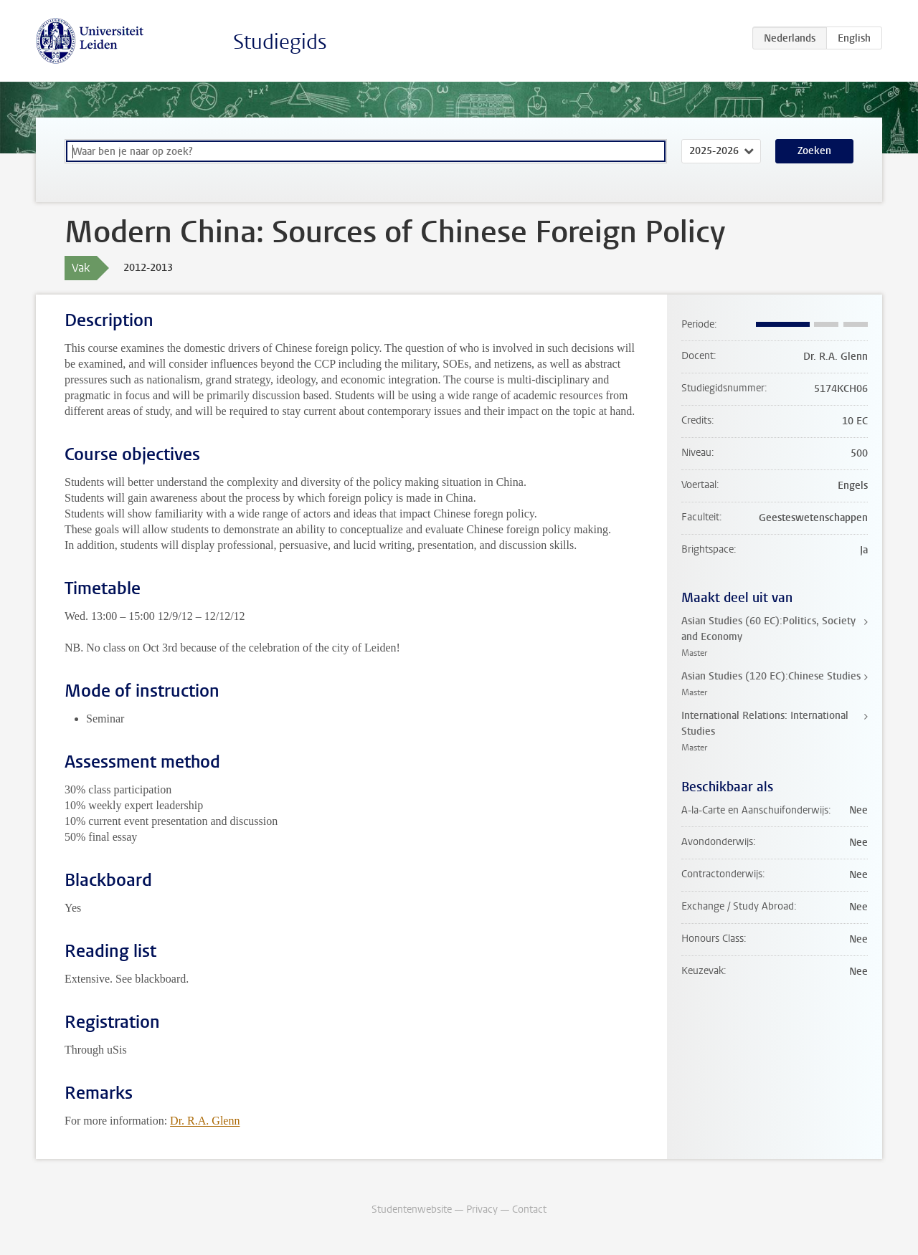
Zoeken (814, 151)
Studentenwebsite (412, 1209)
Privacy (482, 1209)
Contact (529, 1209)
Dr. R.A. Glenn (205, 1121)
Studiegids (280, 42)
